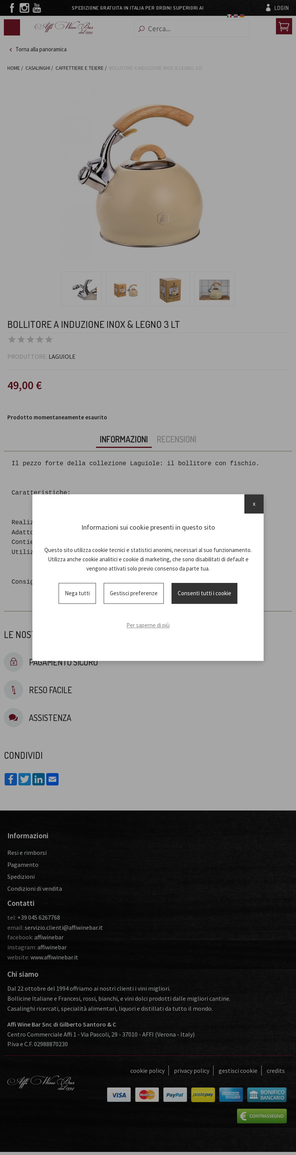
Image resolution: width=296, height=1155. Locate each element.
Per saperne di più (148, 625)
